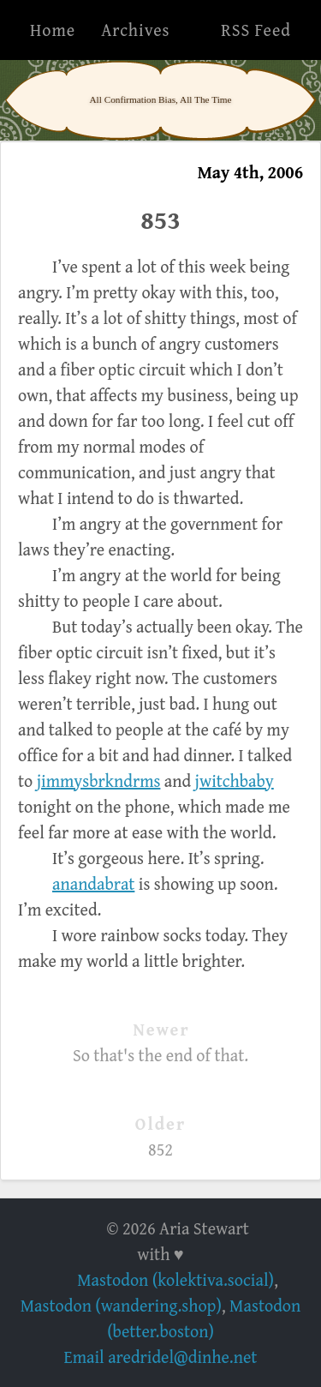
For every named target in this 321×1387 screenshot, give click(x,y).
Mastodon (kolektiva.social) (175, 1279)
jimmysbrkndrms (99, 780)
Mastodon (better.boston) (203, 1318)
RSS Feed (256, 29)
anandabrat (93, 883)
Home (52, 29)
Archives (135, 29)
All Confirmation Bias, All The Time (160, 99)
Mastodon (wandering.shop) (121, 1305)
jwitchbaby (234, 780)
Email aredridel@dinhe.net (161, 1356)
